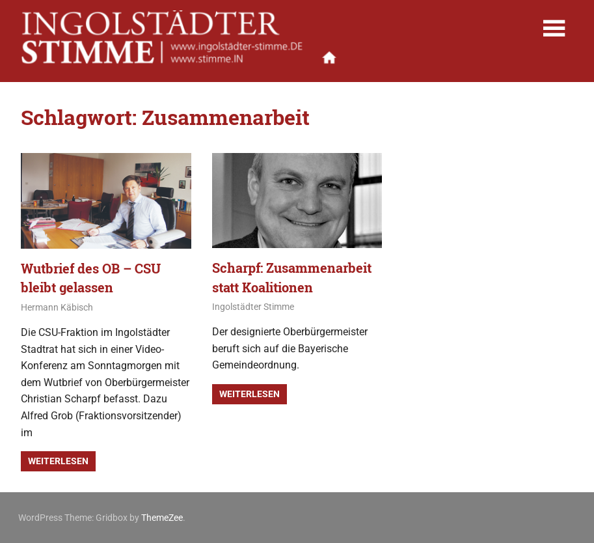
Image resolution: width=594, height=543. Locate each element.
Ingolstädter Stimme (253, 306)
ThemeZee (162, 517)
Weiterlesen (58, 461)
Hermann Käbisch (57, 307)
